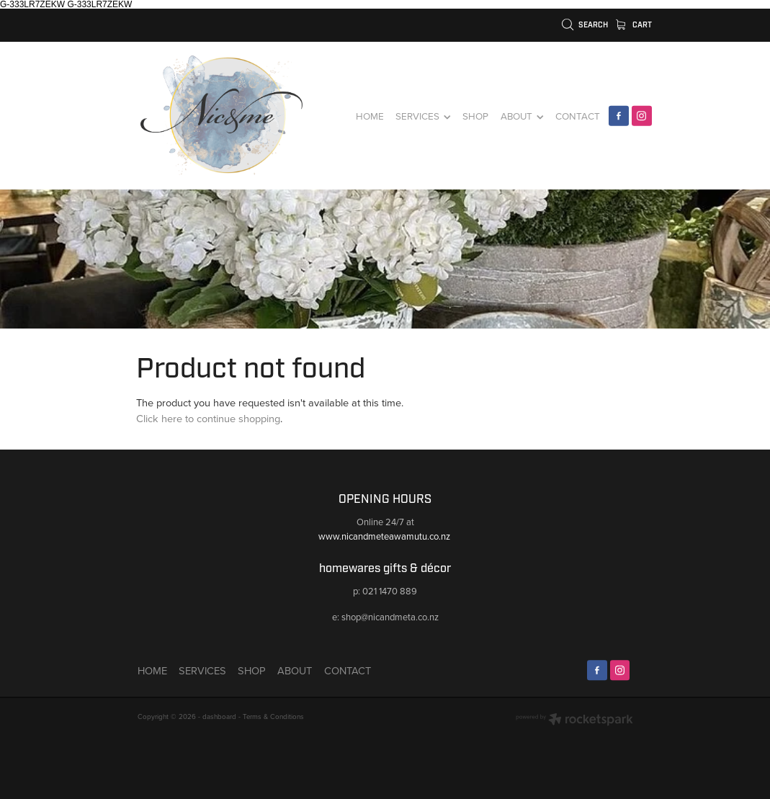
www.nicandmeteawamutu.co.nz (385, 536)
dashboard (219, 716)
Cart (634, 25)
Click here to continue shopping (208, 418)
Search (585, 25)
